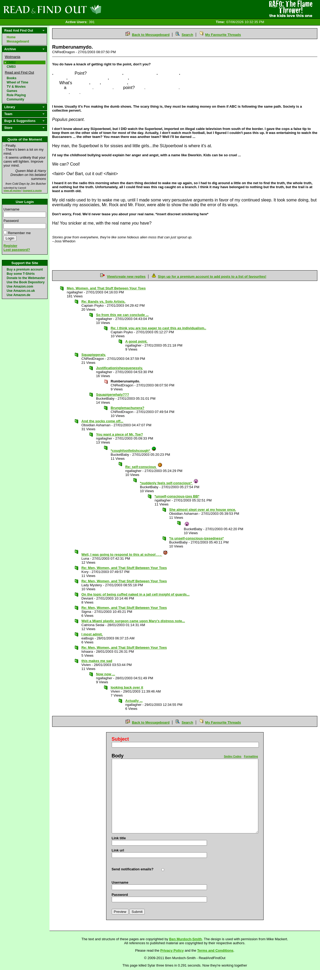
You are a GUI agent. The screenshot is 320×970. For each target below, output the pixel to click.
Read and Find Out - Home (80, 9)
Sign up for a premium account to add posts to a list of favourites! (212, 277)
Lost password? (16, 250)
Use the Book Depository (26, 282)
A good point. (136, 341)
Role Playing (16, 95)
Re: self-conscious (144, 467)
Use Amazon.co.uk (21, 291)
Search (187, 35)
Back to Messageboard (151, 35)
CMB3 (11, 67)
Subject (120, 739)
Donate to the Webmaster (26, 278)
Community (15, 99)
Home (11, 37)
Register (10, 246)
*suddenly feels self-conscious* (169, 483)
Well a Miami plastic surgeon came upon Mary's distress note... (133, 621)
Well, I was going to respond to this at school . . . (124, 554)
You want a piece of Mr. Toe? (119, 434)
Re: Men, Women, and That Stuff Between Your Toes (124, 568)
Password (11, 221)
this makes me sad (96, 661)
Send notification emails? (132, 869)
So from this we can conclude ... (122, 315)
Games (12, 91)
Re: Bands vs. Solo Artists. (103, 301)
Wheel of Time (17, 82)
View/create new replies (126, 277)
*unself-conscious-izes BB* (177, 496)
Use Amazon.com (20, 286)
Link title (119, 838)
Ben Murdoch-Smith (185, 939)
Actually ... (134, 701)
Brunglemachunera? (127, 408)
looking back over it (127, 687)
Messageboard (18, 41)
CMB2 (11, 62)
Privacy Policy (172, 950)
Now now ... (105, 674)
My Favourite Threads (223, 35)
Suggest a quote (32, 190)
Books (11, 78)
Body (118, 755)
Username (11, 209)
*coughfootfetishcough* (133, 451)
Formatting (251, 756)
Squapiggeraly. (93, 355)
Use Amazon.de (18, 295)
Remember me (19, 233)
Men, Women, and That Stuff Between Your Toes (106, 288)
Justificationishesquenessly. (119, 368)
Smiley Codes (233, 756)
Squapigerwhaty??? (112, 395)
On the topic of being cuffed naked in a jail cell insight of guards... (135, 594)
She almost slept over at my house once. (202, 510)
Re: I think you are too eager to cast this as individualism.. (158, 328)
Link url (118, 850)
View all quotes (12, 190)
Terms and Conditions (215, 950)
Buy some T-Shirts (21, 274)
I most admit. (92, 634)
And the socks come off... (102, 421)
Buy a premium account (25, 269)
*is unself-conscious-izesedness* (196, 538)
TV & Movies (16, 86)
